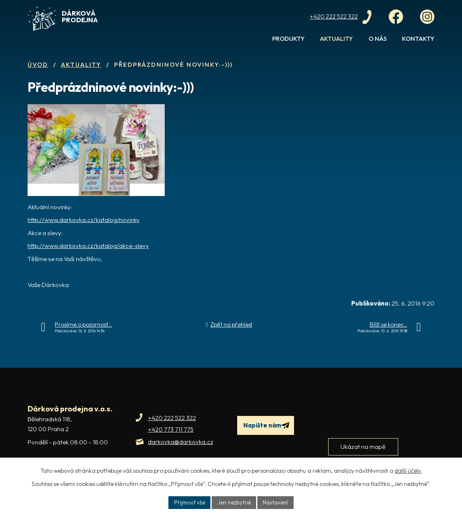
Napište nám (267, 426)
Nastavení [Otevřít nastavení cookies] (276, 502)
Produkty (288, 38)
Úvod (252, 42)
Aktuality (336, 38)
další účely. (408, 470)
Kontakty (418, 38)
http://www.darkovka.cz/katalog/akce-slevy (88, 246)
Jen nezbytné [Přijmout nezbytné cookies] (234, 502)
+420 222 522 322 (172, 418)
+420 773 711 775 (171, 429)
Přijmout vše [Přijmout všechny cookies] (189, 502)
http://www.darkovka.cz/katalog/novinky (84, 220)
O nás (378, 38)
